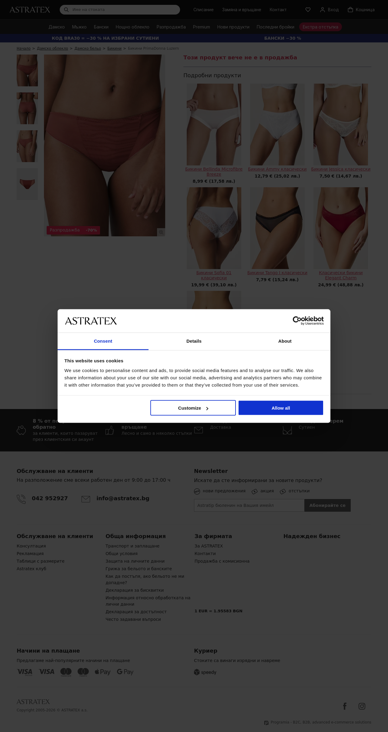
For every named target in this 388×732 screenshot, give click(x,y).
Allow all (281, 408)
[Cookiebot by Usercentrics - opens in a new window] (297, 320)
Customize (193, 408)
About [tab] (285, 340)
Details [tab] (194, 340)
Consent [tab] (103, 340)
